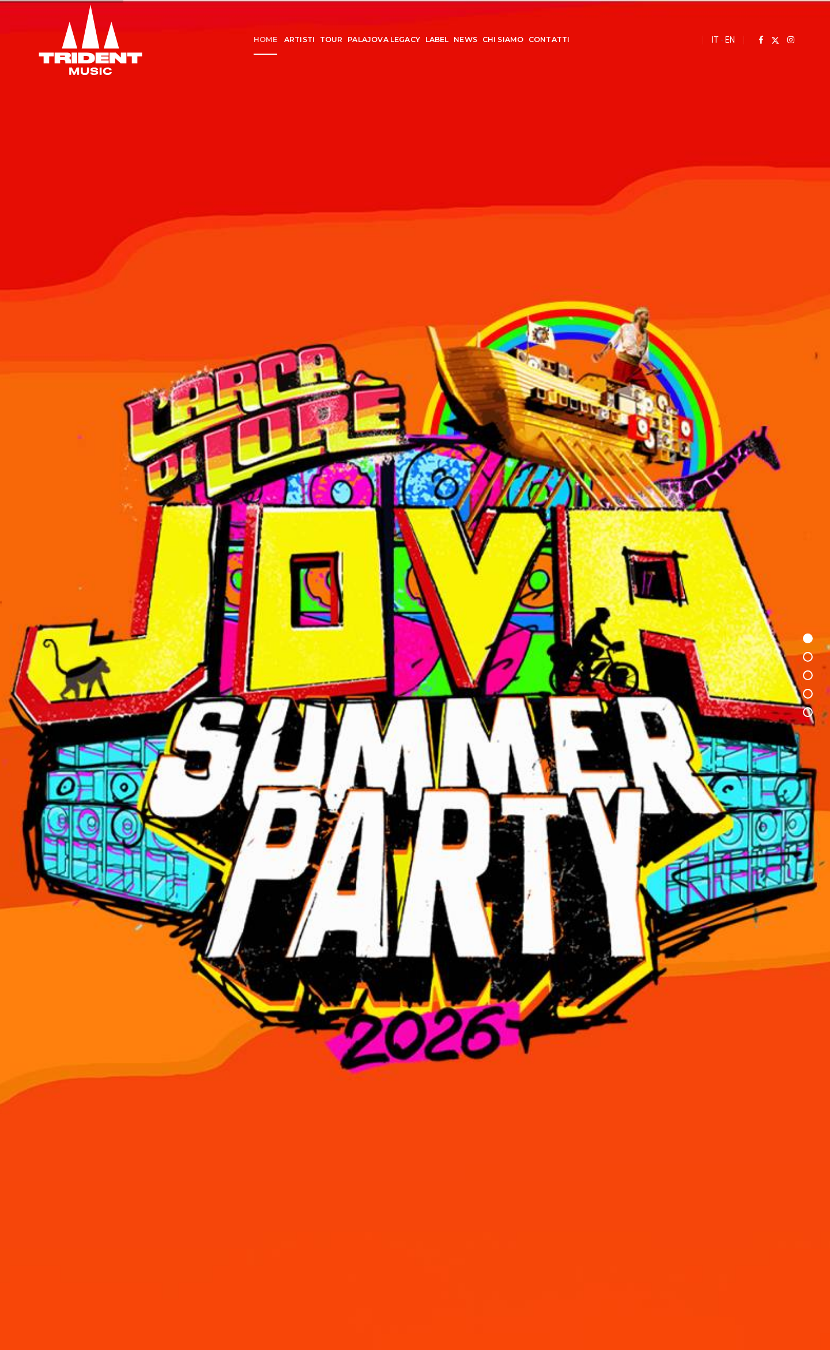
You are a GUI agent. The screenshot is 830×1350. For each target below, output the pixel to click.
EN (728, 39)
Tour (330, 39)
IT (713, 39)
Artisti (299, 39)
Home (265, 39)
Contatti (548, 39)
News (465, 39)
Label (436, 39)
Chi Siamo (502, 39)
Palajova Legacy (384, 39)
